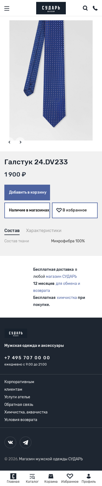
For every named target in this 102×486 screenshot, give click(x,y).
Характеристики (43, 230)
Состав (12, 230)
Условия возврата (20, 419)
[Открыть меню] (6, 8)
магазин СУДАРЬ (61, 276)
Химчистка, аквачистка (26, 412)
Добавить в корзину (28, 192)
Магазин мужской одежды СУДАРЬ (51, 459)
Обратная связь (18, 404)
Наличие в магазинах (29, 210)
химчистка (67, 297)
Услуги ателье (17, 397)
